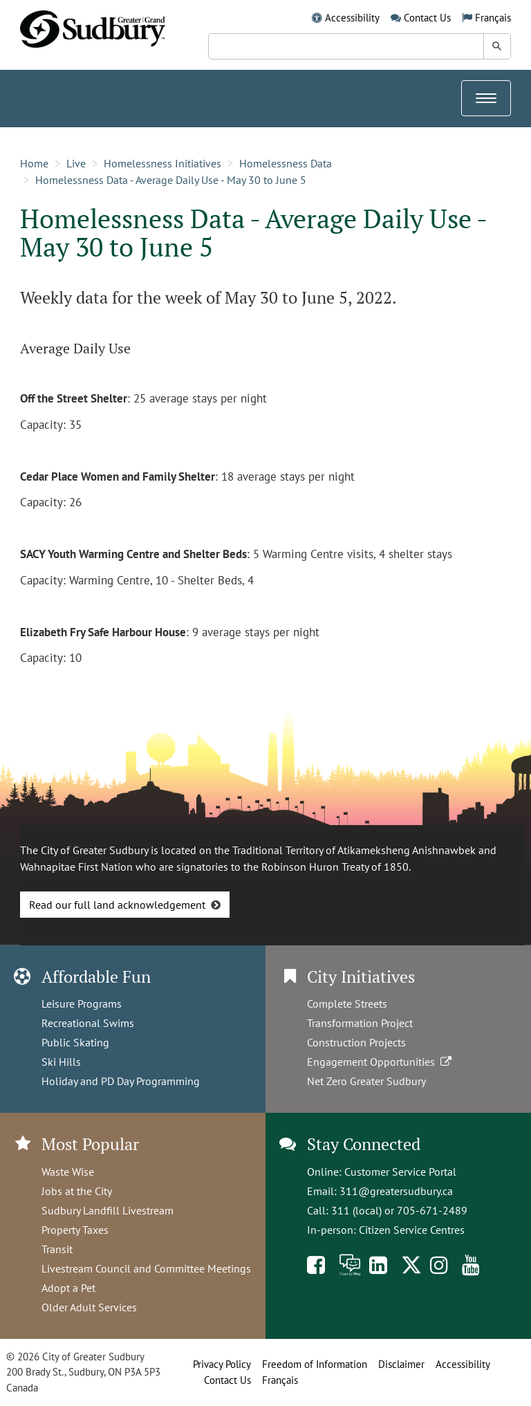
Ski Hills (61, 1062)
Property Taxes (75, 1230)
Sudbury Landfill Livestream (107, 1210)
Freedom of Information (314, 1364)
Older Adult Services (89, 1307)
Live (76, 163)
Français (493, 17)
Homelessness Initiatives (162, 163)
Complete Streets (347, 1003)
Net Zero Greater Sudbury (366, 1081)
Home (34, 163)
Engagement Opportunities (380, 1062)
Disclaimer (401, 1364)
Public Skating (75, 1042)
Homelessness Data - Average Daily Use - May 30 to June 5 (170, 180)
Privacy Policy (222, 1364)
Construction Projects (356, 1042)
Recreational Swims (87, 1023)
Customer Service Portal (400, 1171)
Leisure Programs (81, 1003)
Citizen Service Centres (412, 1230)
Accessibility (352, 17)
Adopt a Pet (68, 1288)
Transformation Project (360, 1023)
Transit (57, 1249)
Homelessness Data (285, 163)
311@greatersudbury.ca (396, 1191)
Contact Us (427, 17)
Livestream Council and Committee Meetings (146, 1268)
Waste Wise (67, 1171)
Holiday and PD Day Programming (120, 1081)
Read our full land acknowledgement (117, 905)
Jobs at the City (76, 1191)
